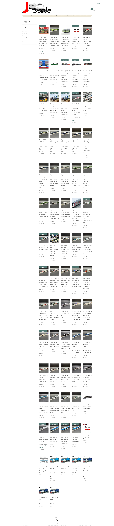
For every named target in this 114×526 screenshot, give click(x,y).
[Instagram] (57, 520)
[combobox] (85, 21)
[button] (91, 8)
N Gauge (24, 33)
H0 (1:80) (24, 35)
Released (24, 31)
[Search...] (95, 11)
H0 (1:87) (24, 37)
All (23, 30)
